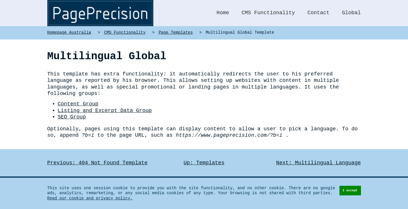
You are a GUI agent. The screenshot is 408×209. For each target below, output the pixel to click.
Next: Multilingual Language (318, 156)
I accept (349, 191)
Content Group (78, 97)
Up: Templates (204, 156)
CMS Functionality (268, 13)
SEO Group (72, 110)
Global (351, 13)
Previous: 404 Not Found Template (97, 156)
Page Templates (176, 32)
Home (223, 13)
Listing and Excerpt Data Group (105, 103)
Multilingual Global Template (240, 32)
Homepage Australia (69, 32)
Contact (319, 13)
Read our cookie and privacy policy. (90, 198)
